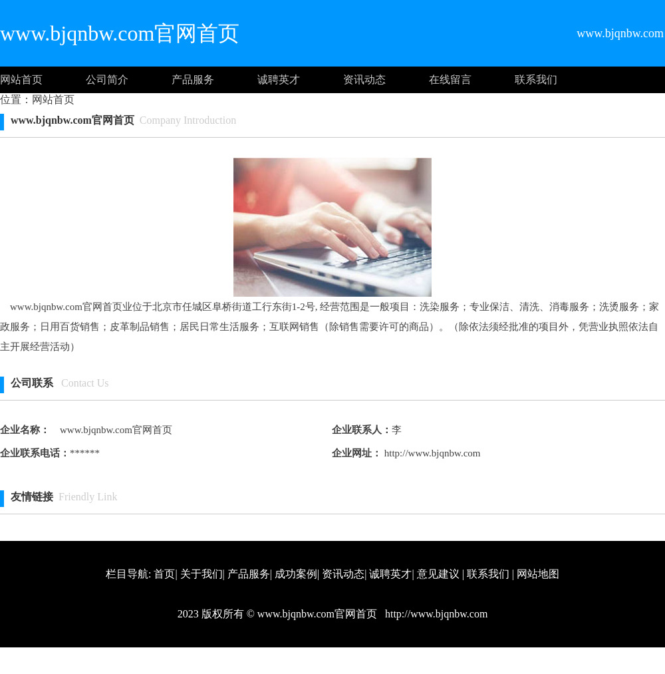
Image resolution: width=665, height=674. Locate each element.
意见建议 (438, 574)
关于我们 (201, 574)
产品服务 (193, 79)
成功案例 (296, 574)
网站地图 (538, 574)
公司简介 (107, 79)
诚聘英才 (278, 79)
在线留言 (450, 79)
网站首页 (21, 79)
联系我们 (536, 79)
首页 (164, 574)
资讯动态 (364, 79)
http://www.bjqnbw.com (431, 453)
